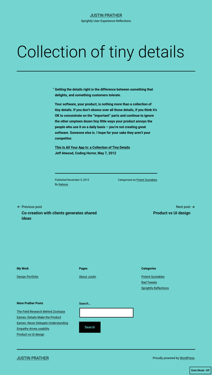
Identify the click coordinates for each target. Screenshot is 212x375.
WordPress (187, 358)
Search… (85, 303)
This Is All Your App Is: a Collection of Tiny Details (92, 147)
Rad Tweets (149, 282)
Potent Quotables (146, 179)
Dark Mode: (200, 370)
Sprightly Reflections (155, 288)
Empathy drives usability (33, 328)
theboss (63, 184)
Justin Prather (106, 15)
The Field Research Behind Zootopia (41, 311)
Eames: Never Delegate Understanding (42, 323)
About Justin (87, 276)
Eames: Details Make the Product (39, 317)
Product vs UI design (30, 334)
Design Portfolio (27, 276)
